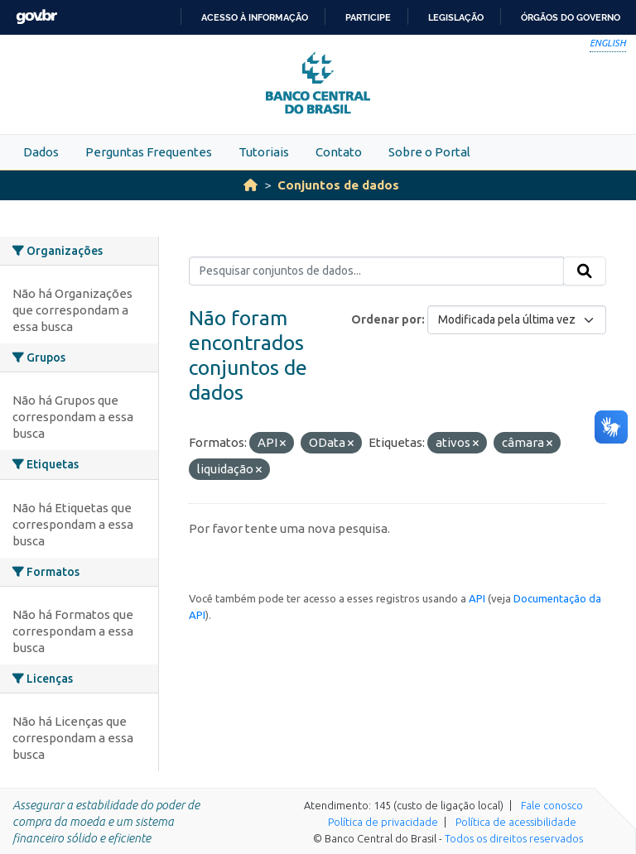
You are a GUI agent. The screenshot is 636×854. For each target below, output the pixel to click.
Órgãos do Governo (570, 17)
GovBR (36, 17)
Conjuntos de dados (338, 185)
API (477, 598)
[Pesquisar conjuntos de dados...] (376, 271)
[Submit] (584, 271)
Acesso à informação (254, 17)
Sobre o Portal (429, 152)
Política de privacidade (383, 822)
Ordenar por (386, 319)
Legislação (456, 17)
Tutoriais (263, 152)
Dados (41, 152)
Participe (368, 17)
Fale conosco (552, 805)
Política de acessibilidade (515, 822)
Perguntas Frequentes (148, 152)
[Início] (250, 185)
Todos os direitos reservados (514, 838)
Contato (339, 152)
